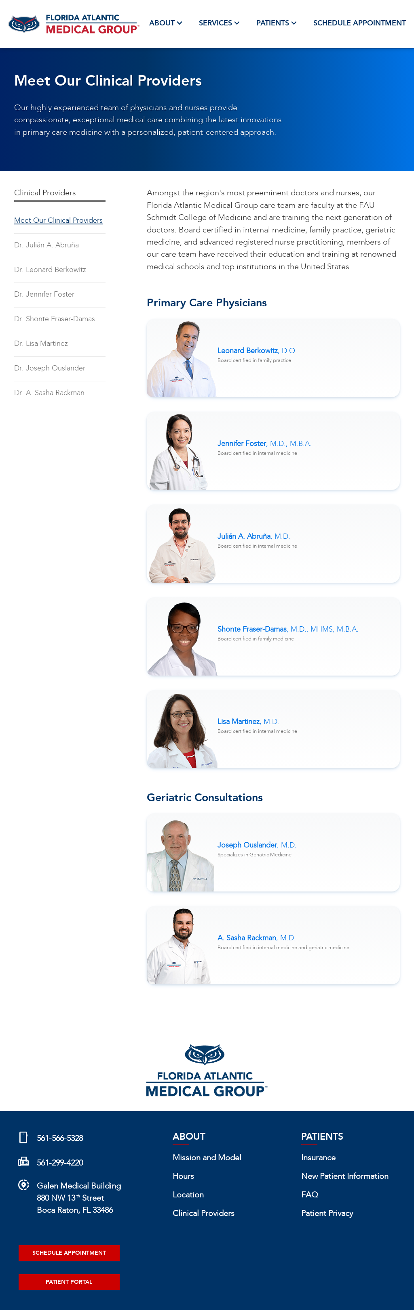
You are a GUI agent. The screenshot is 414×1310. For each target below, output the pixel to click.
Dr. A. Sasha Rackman (49, 393)
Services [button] (220, 23)
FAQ (309, 1195)
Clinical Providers (203, 1214)
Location (188, 1195)
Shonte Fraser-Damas (288, 630)
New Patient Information (345, 1177)
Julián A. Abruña (254, 537)
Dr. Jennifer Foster (44, 295)
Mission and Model (207, 1158)
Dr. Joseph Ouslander (49, 368)
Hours (183, 1177)
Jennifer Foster (265, 444)
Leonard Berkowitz (257, 351)
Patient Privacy (327, 1214)
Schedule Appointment (359, 23)
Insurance (318, 1158)
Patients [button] (277, 23)
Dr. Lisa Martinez (41, 344)
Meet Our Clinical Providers (58, 221)
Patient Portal (69, 1282)
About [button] (166, 23)
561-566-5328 (60, 1139)
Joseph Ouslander (257, 846)
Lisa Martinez (248, 722)
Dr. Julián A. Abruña (46, 245)
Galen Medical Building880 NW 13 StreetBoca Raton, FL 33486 (79, 1198)
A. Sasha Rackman (257, 938)
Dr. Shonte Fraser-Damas (54, 319)
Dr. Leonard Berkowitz (50, 270)
